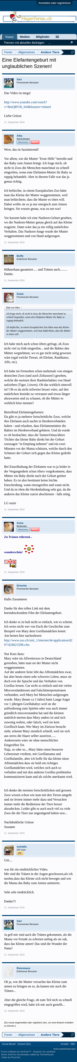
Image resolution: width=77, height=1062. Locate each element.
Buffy (20, 255)
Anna (20, 522)
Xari (19, 79)
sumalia (21, 846)
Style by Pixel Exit (11, 1057)
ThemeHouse (46, 1054)
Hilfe (72, 1044)
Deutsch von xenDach (44, 1051)
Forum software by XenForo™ (16, 1051)
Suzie (20, 293)
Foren (10, 37)
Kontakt (64, 1044)
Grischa (21, 585)
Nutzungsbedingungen (64, 1049)
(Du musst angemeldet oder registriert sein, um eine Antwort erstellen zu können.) (39, 1024)
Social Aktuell (8, 1044)
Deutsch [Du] (24, 1044)
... (49, 42)
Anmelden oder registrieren (54, 3)
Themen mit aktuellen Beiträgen (24, 42)
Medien (25, 36)
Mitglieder (42, 36)
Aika (19, 135)
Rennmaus (23, 968)
